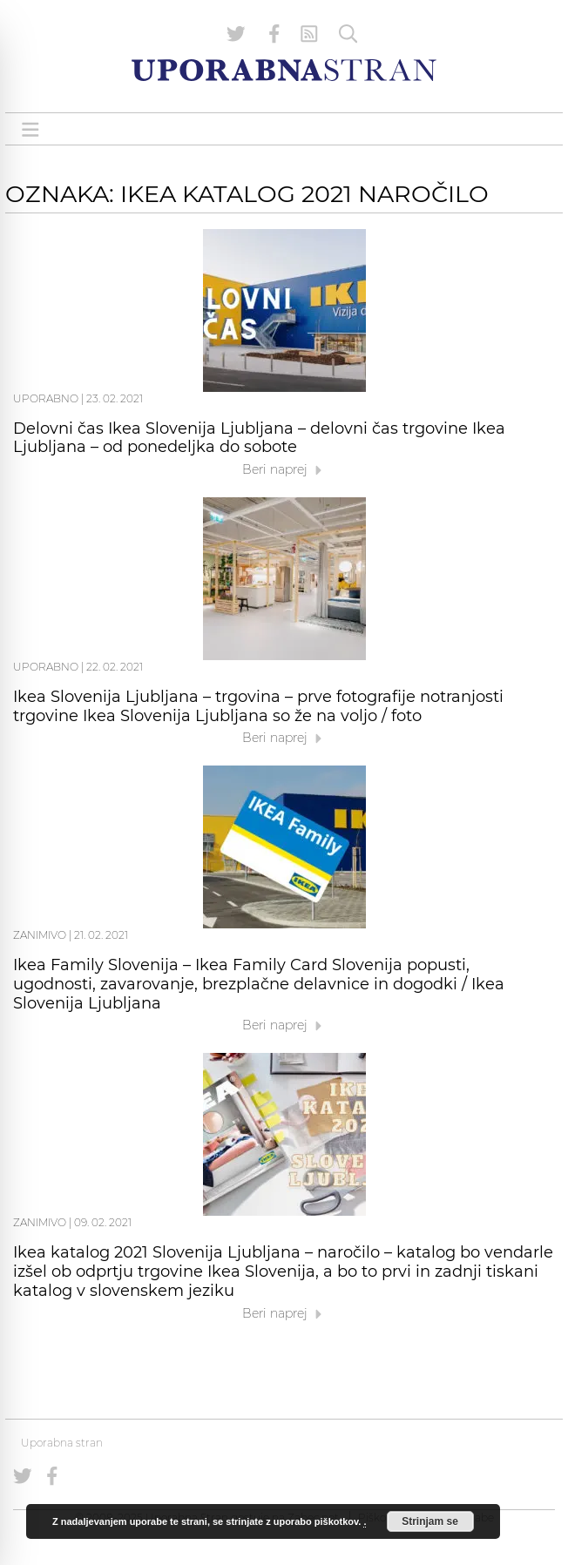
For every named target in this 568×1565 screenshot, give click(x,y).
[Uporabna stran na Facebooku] (274, 34)
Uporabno (45, 398)
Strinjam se (430, 1521)
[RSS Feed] (309, 34)
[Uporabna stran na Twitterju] (236, 34)
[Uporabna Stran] (284, 70)
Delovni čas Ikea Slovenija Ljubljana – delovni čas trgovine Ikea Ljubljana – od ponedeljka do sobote (259, 438)
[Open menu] (30, 129)
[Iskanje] (348, 34)
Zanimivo (39, 934)
